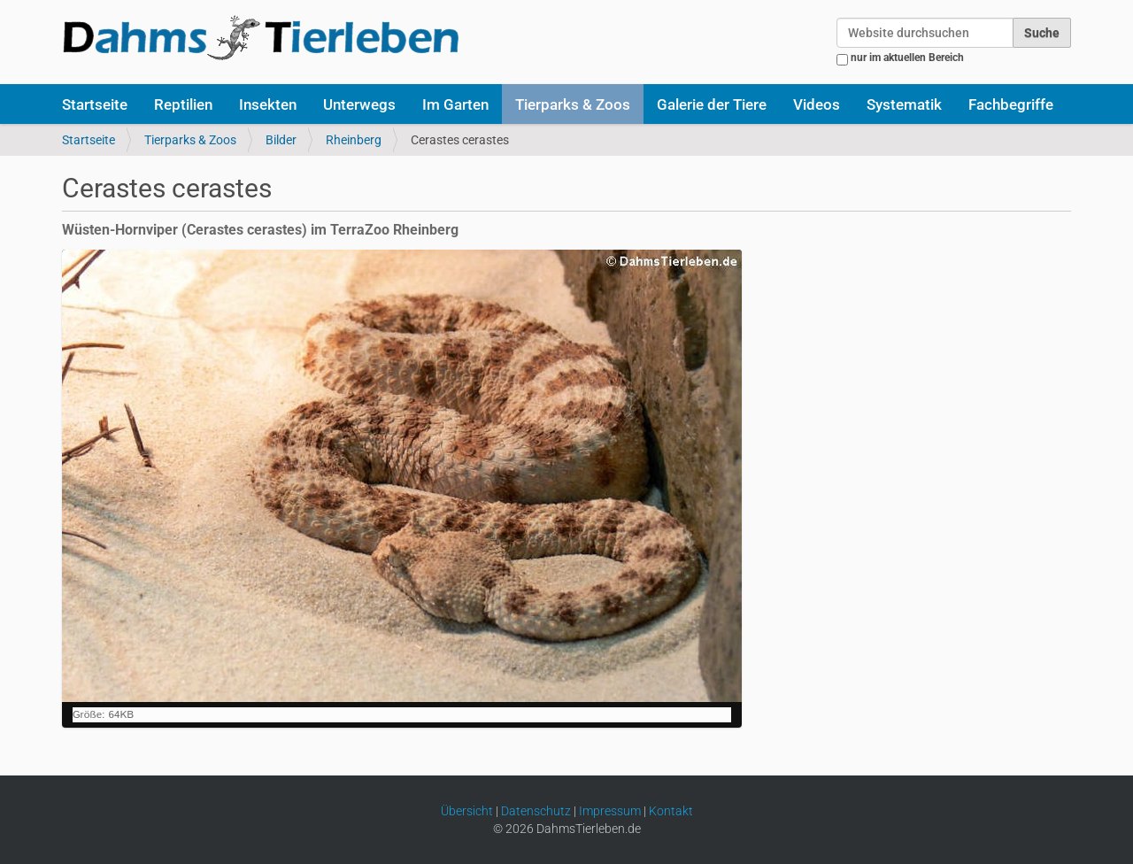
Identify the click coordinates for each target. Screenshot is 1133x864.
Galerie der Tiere (712, 104)
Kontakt (671, 811)
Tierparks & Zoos (572, 104)
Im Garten (455, 104)
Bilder (281, 140)
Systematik (904, 104)
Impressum (610, 811)
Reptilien (183, 104)
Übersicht (467, 811)
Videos (816, 104)
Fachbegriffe (1010, 104)
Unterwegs (359, 104)
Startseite (94, 104)
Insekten (268, 104)
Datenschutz (536, 811)
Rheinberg (354, 140)
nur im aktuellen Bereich (907, 57)
